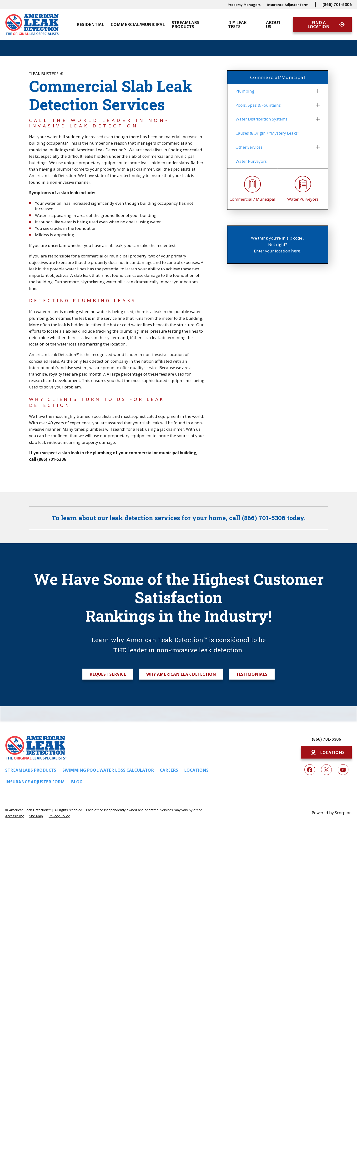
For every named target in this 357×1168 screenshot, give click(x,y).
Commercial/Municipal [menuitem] (138, 24)
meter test (166, 245)
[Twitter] (326, 769)
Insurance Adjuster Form (287, 4)
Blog (76, 782)
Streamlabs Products (30, 770)
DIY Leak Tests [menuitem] (237, 25)
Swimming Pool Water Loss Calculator (108, 770)
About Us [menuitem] (273, 25)
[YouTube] (343, 769)
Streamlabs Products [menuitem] (185, 25)
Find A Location (326, 24)
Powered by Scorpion (332, 812)
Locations (196, 770)
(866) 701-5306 (337, 4)
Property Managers (244, 4)
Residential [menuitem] (90, 24)
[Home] (32, 24)
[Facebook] (309, 769)
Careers (169, 770)
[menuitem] (274, 91)
